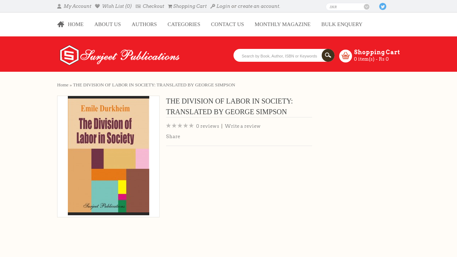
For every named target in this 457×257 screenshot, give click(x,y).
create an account (258, 6)
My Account (74, 6)
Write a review (243, 126)
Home (63, 84)
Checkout (150, 6)
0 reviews (207, 126)
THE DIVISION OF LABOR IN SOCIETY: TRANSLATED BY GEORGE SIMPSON (154, 84)
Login (220, 6)
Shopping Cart (187, 6)
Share (173, 136)
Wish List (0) (113, 6)
